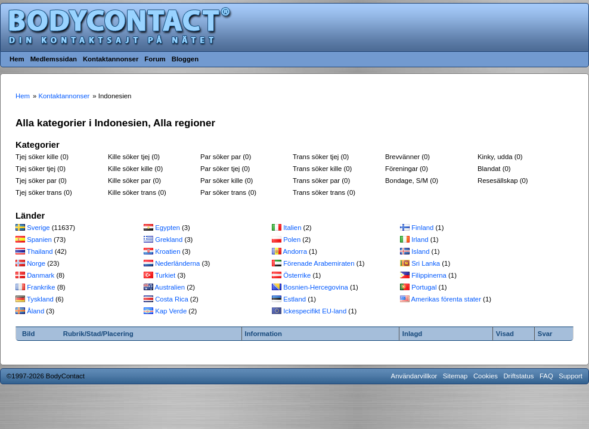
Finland (422, 227)
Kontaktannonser (110, 59)
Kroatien (167, 251)
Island (420, 251)
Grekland (168, 239)
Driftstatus (518, 376)
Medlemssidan (53, 59)
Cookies (485, 376)
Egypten (167, 227)
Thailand (40, 251)
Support (570, 376)
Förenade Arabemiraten (318, 263)
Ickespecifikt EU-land (314, 311)
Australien (170, 287)
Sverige (38, 227)
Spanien (39, 239)
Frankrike (41, 287)
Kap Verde (171, 311)
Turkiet (165, 275)
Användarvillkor (414, 376)
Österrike (297, 275)
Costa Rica (171, 299)
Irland (419, 239)
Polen (291, 239)
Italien (292, 227)
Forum (154, 59)
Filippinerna (429, 275)
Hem (17, 59)
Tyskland (40, 299)
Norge (36, 263)
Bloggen (185, 59)
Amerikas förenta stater (446, 299)
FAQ (546, 376)
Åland (35, 311)
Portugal (423, 287)
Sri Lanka (425, 263)
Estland (294, 299)
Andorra (295, 251)
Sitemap (455, 376)
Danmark (40, 275)
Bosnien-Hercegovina (315, 287)
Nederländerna (177, 263)
